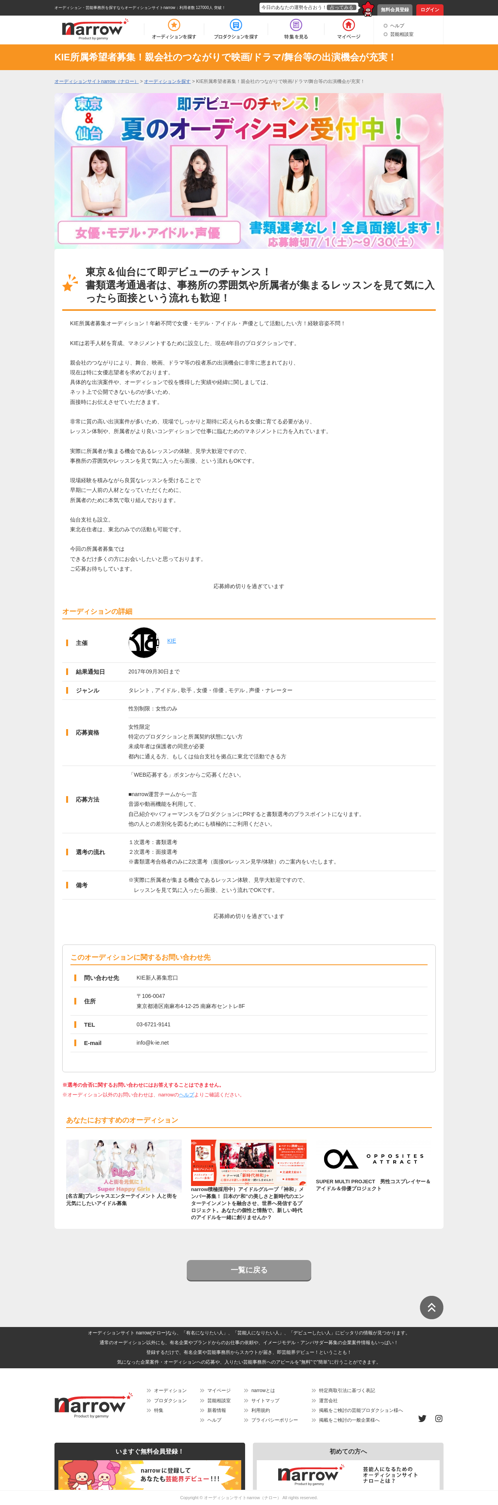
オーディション (170, 1390)
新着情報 (216, 1410)
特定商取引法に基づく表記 (347, 1390)
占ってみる (341, 7)
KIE (171, 641)
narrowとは (263, 1390)
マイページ (219, 1390)
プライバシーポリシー (274, 1420)
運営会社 (328, 1400)
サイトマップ (265, 1400)
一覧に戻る (249, 1270)
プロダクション (170, 1400)
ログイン (430, 9)
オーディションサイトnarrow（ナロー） (242, 1497)
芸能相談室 (402, 34)
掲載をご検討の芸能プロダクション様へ (361, 1410)
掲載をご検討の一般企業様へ (349, 1420)
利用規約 (260, 1410)
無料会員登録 (395, 9)
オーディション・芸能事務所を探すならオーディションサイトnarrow (114, 7)
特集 (158, 1410)
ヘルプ (397, 25)
